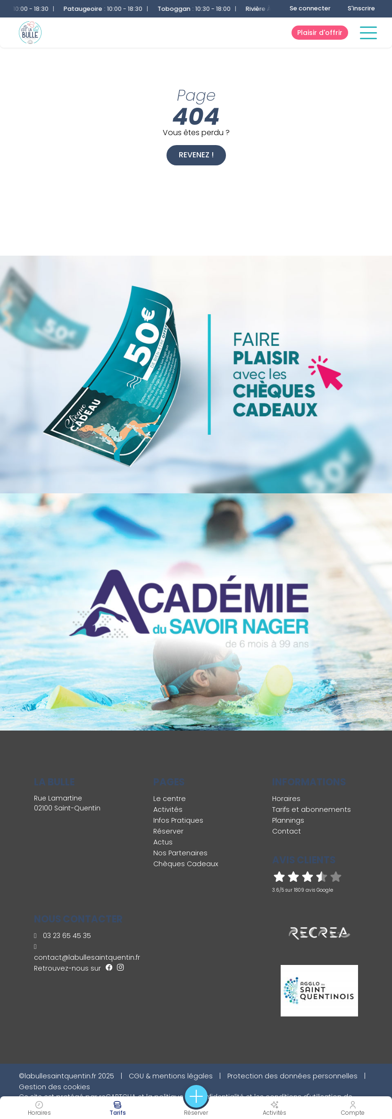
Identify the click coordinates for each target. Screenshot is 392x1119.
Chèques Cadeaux (185, 864)
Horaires (286, 798)
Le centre (169, 798)
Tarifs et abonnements (311, 809)
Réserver (168, 831)
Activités (168, 809)
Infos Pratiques (178, 820)
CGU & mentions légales (171, 1076)
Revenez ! (196, 154)
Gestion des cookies (54, 1087)
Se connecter (310, 8)
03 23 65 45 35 (62, 935)
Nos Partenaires (180, 853)
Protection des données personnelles (292, 1076)
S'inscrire (361, 8)
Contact (286, 831)
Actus (163, 842)
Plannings (288, 820)
